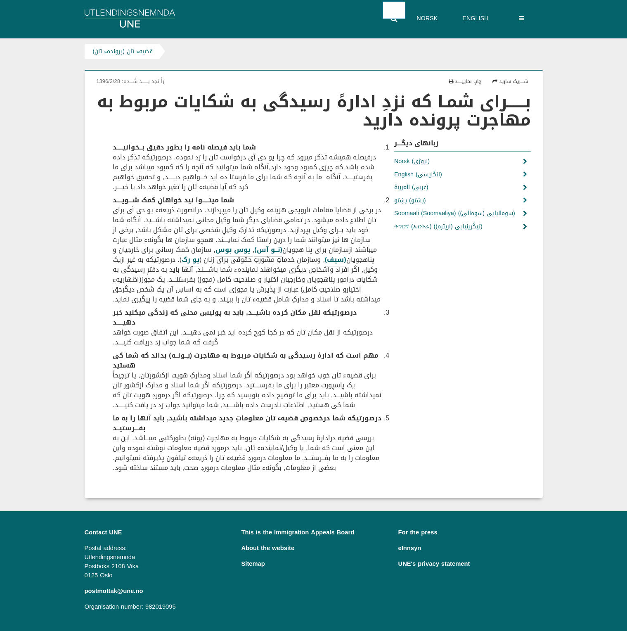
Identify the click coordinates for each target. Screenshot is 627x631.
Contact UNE (103, 532)
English (475, 18)
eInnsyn (409, 548)
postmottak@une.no (114, 591)
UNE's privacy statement (434, 563)
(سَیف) (335, 259)
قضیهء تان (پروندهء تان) (123, 51)
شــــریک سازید (510, 81)
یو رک (190, 259)
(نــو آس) (268, 249)
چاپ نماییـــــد (465, 81)
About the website (268, 548)
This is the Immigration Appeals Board (298, 532)
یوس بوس (234, 249)
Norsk (427, 18)
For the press (418, 532)
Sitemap (253, 563)
